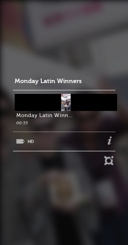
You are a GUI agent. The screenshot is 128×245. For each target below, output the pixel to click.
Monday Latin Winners (48, 81)
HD (31, 141)
